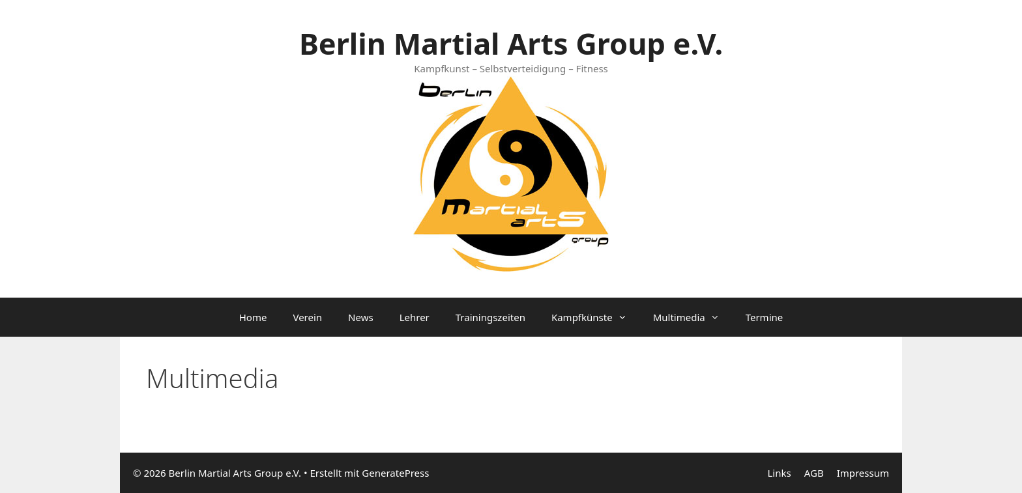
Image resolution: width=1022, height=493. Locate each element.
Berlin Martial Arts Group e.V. (511, 43)
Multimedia (693, 317)
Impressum (863, 472)
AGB (814, 472)
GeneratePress (395, 472)
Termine (764, 317)
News (360, 317)
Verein (307, 317)
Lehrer (415, 317)
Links (779, 472)
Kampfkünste (595, 317)
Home (253, 317)
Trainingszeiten (490, 317)
